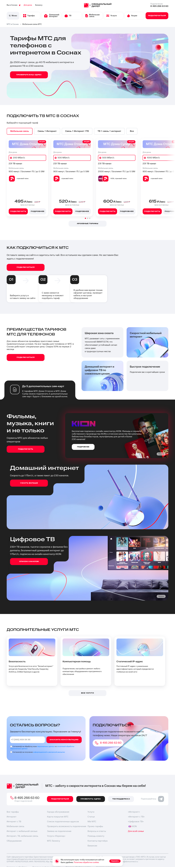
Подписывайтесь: (152, 799)
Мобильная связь (15, 826)
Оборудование (14, 841)
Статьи (91, 817)
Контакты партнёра (97, 841)
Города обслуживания (58, 812)
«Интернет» (134, 812)
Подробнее (37, 211)
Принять (115, 861)
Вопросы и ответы (97, 831)
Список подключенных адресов (63, 821)
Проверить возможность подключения (66, 826)
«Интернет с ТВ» (136, 817)
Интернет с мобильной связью (22, 831)
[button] (85, 218)
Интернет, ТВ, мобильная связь (22, 836)
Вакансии (92, 845)
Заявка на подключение (59, 831)
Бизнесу (38, 5)
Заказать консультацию (64, 740)
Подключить (18, 211)
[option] (19, 131)
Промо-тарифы (95, 826)
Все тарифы (13, 812)
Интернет (11, 817)
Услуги (91, 812)
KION (133, 826)
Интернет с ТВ (14, 821)
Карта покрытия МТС (57, 817)
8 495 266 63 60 (159, 6)
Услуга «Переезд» (56, 836)
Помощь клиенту (96, 836)
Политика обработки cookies (86, 862)
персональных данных (46, 747)
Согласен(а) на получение (39, 752)
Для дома (28, 5)
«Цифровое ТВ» (136, 821)
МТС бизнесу (53, 841)
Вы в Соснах (13, 5)
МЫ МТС (92, 821)
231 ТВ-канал (15, 163)
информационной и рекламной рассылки (49, 752)
